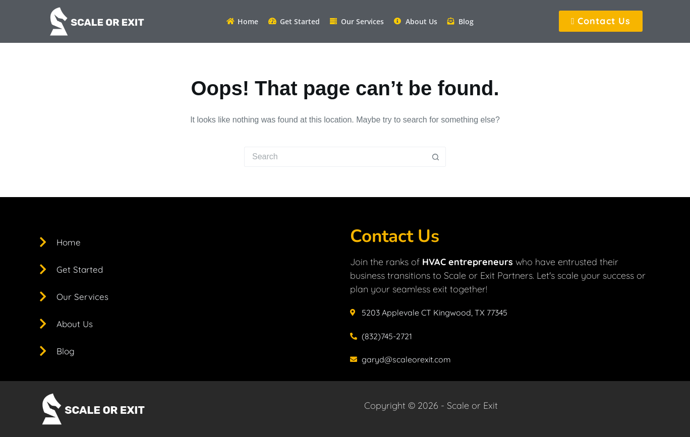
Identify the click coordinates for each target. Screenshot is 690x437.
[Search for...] (335, 157)
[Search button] (436, 157)
